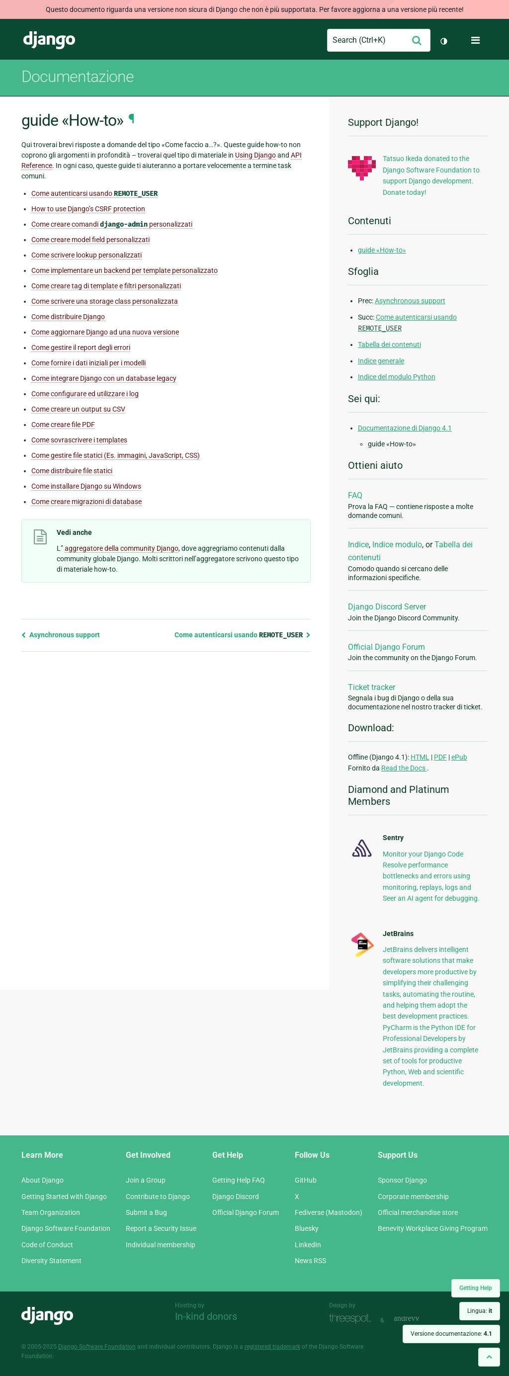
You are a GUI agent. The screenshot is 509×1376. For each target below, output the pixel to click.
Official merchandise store (418, 1212)
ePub (459, 757)
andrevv (417, 1319)
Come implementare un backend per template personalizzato (124, 270)
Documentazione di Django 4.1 (405, 428)
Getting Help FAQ (238, 1180)
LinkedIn (308, 1245)
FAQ (355, 495)
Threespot (352, 1319)
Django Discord (235, 1197)
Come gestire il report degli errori (80, 347)
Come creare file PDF (63, 425)
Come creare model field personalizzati (90, 240)
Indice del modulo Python (396, 377)
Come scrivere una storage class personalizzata (104, 301)
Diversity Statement (51, 1261)
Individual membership (160, 1245)
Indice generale (381, 361)
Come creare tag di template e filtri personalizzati (106, 286)
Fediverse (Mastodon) (328, 1212)
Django (49, 40)
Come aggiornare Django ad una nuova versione (105, 332)
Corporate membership (413, 1197)
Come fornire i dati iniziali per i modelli (88, 363)
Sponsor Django (402, 1180)
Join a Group (146, 1180)
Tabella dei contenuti (389, 344)
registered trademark (272, 1346)
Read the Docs (404, 768)
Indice (358, 544)
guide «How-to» (382, 250)
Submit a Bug (146, 1212)
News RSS (310, 1261)
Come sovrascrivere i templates (79, 440)
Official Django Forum (386, 647)
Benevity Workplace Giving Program (433, 1228)
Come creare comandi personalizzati (111, 224)
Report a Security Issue (161, 1228)
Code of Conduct (47, 1245)
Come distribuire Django (68, 317)
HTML (420, 757)
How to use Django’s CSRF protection (88, 209)
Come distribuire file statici (71, 471)
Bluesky (307, 1228)
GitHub (306, 1180)
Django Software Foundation (65, 1228)
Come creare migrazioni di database (86, 502)
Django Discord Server (387, 606)
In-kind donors (206, 1316)
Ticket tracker (371, 687)
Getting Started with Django (64, 1197)
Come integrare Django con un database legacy (103, 378)
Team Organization (50, 1212)
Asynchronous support (60, 635)
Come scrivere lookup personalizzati (86, 255)
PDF (440, 757)
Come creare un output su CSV (78, 409)
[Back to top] (489, 1357)
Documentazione (77, 76)
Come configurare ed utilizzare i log (85, 394)
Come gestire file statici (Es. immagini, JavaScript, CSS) (115, 455)
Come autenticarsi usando (94, 193)
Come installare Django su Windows (86, 486)
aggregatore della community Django (121, 548)
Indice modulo (397, 544)
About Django (42, 1180)
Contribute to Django (158, 1197)
